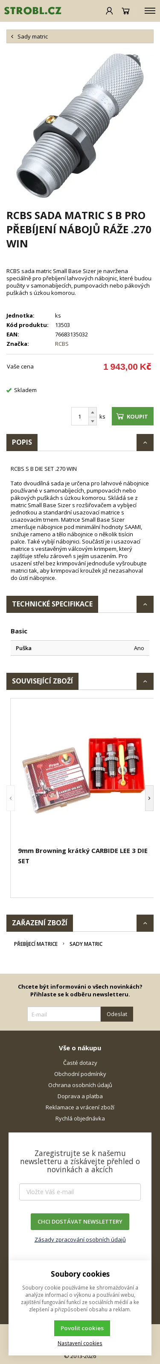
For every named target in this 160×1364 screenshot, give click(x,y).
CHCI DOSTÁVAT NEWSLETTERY (80, 1221)
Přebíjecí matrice (36, 944)
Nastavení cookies (80, 1343)
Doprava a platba (80, 1096)
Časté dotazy (80, 1063)
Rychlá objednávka (80, 1118)
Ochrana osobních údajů (80, 1085)
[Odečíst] (92, 421)
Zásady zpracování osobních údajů (80, 1239)
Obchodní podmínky (80, 1074)
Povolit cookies (82, 1328)
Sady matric (86, 944)
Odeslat (117, 1014)
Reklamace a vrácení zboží (80, 1107)
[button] (10, 797)
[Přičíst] (92, 412)
